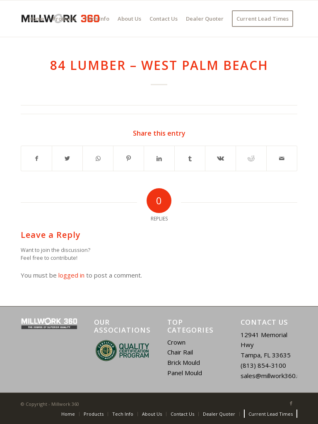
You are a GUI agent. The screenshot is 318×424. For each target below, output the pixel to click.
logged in (71, 275)
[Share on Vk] (220, 158)
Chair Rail (180, 352)
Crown (176, 342)
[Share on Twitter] (67, 158)
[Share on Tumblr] (190, 158)
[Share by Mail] (282, 158)
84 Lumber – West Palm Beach (159, 65)
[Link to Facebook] (291, 403)
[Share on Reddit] (251, 158)
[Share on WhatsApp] (98, 158)
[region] (122, 350)
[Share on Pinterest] (128, 158)
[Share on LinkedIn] (159, 158)
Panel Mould (184, 373)
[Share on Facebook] (36, 158)
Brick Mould (183, 362)
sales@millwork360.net (273, 375)
